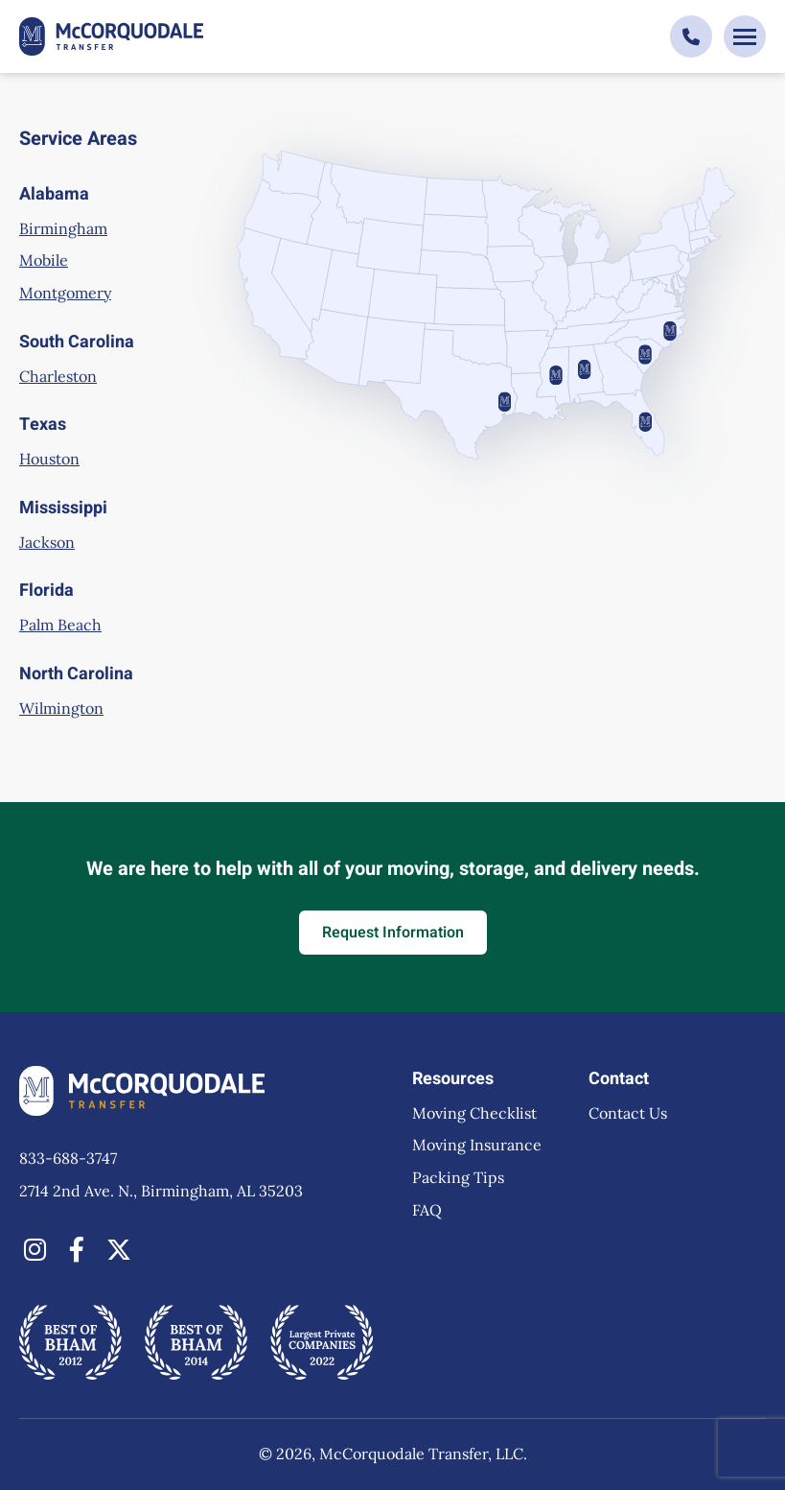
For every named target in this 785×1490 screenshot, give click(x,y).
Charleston (58, 376)
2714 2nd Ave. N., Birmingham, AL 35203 (161, 1190)
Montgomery (65, 292)
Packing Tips (458, 1177)
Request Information (393, 932)
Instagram (34, 1249)
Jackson (47, 542)
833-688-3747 (68, 1158)
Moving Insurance (477, 1144)
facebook (76, 1249)
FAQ (427, 1209)
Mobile (43, 260)
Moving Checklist (474, 1113)
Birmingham (63, 228)
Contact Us (628, 1113)
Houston (49, 458)
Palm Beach (60, 624)
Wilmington (61, 708)
